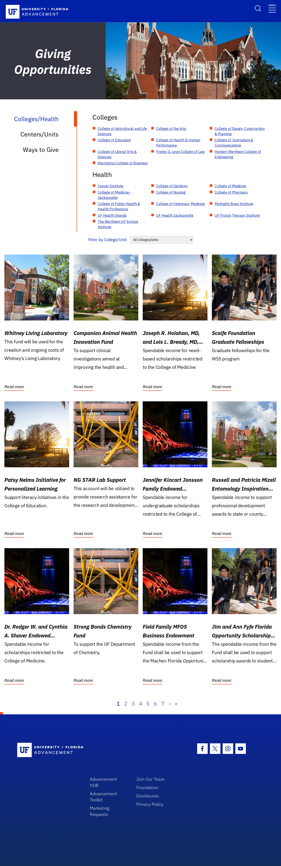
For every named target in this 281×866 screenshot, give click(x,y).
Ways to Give (41, 150)
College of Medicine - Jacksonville (114, 195)
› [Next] (169, 703)
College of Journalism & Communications (234, 142)
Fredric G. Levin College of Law (180, 151)
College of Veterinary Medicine (180, 204)
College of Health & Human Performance (178, 142)
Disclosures (147, 796)
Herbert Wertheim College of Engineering (238, 154)
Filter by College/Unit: (108, 239)
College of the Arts (171, 128)
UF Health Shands (112, 215)
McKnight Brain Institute (234, 204)
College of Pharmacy (231, 192)
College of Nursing (171, 192)
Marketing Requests (99, 811)
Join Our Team (150, 779)
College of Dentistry (172, 186)
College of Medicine (230, 186)
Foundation (147, 787)
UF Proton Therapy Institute (237, 215)
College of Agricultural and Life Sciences (122, 131)
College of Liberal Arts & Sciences (117, 154)
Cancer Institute (110, 186)
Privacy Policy (149, 804)
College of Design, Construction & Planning (240, 131)
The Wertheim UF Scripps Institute (118, 224)
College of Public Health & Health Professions (119, 206)
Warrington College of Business (123, 163)
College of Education (114, 140)
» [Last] (176, 703)
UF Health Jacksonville (174, 215)
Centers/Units (39, 134)
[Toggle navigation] (272, 8)
